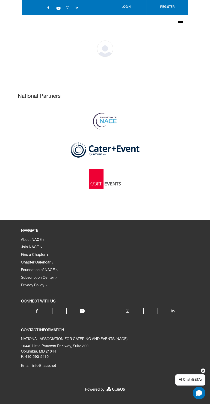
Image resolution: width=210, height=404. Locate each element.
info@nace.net (44, 366)
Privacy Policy (32, 285)
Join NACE (30, 247)
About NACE (31, 240)
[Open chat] (199, 393)
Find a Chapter (33, 255)
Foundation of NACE (38, 270)
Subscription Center (37, 278)
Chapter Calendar (35, 263)
